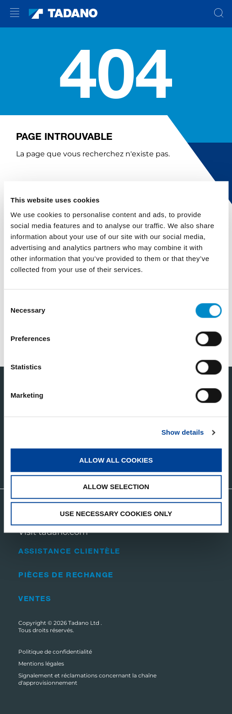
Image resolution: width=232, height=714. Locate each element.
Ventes (34, 598)
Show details (183, 432)
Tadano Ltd (84, 622)
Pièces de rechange (65, 574)
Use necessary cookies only (116, 513)
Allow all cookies (116, 460)
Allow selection (116, 487)
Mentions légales (41, 663)
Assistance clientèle (69, 550)
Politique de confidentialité (55, 651)
